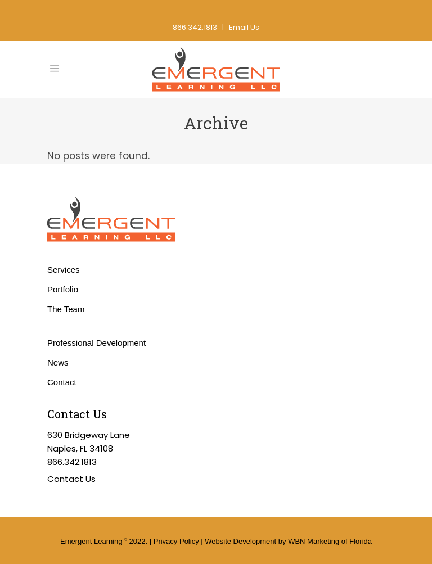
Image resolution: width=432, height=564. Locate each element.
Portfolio (62, 289)
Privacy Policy (176, 541)
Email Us (244, 27)
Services (63, 269)
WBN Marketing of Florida (330, 541)
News (58, 362)
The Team (65, 309)
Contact (61, 382)
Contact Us (71, 479)
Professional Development (96, 343)
